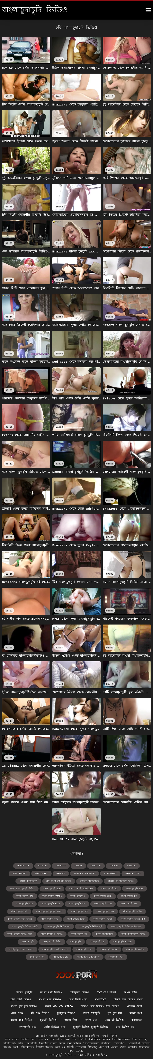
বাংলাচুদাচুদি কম (39, 947)
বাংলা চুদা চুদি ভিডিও (21, 997)
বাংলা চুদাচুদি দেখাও (49, 910)
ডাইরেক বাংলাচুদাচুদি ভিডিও (77, 880)
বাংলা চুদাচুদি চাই (73, 903)
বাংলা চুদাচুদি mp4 (78, 888)
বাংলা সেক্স (91, 1012)
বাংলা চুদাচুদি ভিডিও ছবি (136, 918)
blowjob (33, 865)
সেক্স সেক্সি (15, 1005)
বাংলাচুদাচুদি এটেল (106, 940)
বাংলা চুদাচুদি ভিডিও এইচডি (75, 918)
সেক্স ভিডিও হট (78, 990)
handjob (38, 873)
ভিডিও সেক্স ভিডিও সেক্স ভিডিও (101, 997)
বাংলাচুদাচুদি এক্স (83, 940)
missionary (86, 873)
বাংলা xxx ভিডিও (49, 983)
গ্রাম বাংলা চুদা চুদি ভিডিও (19, 880)
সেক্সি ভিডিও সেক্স (54, 1019)
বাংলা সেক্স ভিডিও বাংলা (130, 990)
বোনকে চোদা (137, 997)
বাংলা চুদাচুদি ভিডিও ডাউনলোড (23, 925)
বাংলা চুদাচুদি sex (102, 888)
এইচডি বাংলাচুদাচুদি (131, 873)
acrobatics (14, 865)
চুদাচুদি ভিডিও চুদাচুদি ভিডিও (91, 1019)
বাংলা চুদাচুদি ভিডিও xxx (43, 918)
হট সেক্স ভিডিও (38, 1005)
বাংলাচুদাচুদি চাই (61, 947)
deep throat (138, 865)
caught (67, 865)
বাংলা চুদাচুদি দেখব (24, 910)
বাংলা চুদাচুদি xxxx (112, 895)
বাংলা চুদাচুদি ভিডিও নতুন (57, 925)
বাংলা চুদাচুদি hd (54, 888)
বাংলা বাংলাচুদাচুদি (135, 925)
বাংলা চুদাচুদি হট (112, 925)
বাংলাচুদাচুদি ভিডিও (61, 1047)
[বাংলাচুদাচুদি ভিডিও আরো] (148, 10)
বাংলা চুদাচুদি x (15, 895)
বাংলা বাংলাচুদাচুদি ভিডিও (21, 932)
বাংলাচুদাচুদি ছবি (113, 947)
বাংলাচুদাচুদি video (134, 932)
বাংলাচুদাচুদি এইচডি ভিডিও (56, 940)
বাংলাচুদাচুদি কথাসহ (131, 940)
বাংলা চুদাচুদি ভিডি (130, 910)
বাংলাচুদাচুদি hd (111, 932)
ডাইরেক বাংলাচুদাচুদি (48, 880)
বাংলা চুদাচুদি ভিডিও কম (106, 918)
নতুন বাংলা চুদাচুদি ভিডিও (109, 880)
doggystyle (19, 873)
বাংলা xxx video (49, 990)
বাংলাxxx (101, 990)
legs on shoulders (61, 873)
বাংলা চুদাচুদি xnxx (39, 895)
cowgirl (119, 865)
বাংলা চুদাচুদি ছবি (128, 903)
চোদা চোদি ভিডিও (18, 990)
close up (84, 865)
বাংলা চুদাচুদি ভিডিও (14, 918)
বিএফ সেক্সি (132, 983)
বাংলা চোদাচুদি (91, 1005)
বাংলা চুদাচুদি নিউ (105, 910)
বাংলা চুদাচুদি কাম (136, 895)
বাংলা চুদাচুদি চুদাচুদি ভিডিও (100, 903)
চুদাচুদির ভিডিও (65, 1005)
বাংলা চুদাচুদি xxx (87, 895)
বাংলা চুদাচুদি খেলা (25, 903)
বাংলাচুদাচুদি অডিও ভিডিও (25, 940)
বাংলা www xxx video (58, 997)
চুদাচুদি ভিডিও (47, 1012)
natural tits (107, 873)
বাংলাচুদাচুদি (91, 932)
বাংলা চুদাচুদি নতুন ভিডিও (78, 910)
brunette (50, 865)
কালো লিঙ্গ (70, 1012)
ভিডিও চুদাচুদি (22, 983)
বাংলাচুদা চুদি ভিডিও (68, 932)
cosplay (102, 865)
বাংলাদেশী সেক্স (26, 1019)
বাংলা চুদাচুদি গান (49, 903)
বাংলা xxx (137, 1005)
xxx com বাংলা (107, 983)
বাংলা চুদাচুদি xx (63, 895)
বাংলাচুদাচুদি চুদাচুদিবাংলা (87, 947)
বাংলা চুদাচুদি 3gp (137, 880)
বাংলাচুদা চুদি (45, 932)
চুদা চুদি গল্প (115, 1005)
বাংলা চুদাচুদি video (127, 888)
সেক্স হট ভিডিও (115, 1012)
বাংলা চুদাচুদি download (27, 888)
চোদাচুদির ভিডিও (79, 983)
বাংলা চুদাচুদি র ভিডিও (86, 925)
